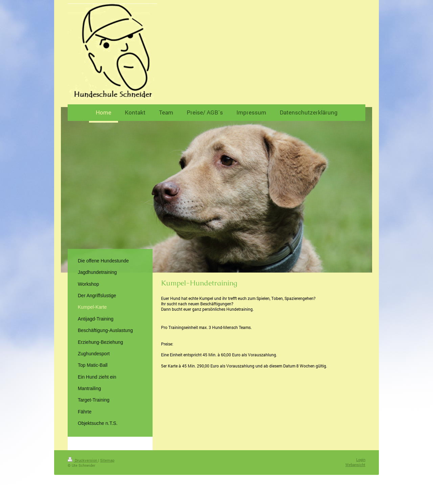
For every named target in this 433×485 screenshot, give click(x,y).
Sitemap (107, 460)
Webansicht (355, 464)
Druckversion (83, 460)
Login (360, 459)
